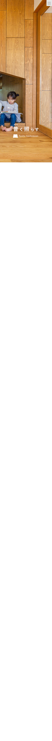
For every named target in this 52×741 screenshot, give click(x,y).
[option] (26, 74)
